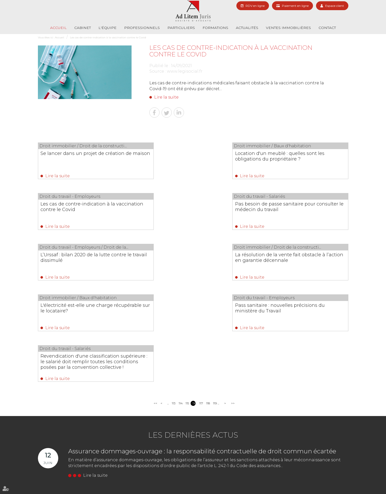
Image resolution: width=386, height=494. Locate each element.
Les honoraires (246, 481)
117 (201, 305)
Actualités (247, 27)
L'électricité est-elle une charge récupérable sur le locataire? (77, 259)
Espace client (334, 6)
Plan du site (290, 481)
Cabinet (82, 27)
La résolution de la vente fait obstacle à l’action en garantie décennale (294, 210)
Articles (333, 481)
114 (180, 305)
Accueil (58, 27)
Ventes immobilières (288, 27)
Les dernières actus (193, 337)
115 (187, 305)
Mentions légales (313, 481)
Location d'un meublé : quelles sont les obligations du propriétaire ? (191, 156)
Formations (215, 27)
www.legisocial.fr (185, 71)
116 (194, 305)
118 (207, 305)
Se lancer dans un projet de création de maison (83, 156)
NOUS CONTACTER (141, 448)
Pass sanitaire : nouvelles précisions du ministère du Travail (191, 259)
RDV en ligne (255, 6)
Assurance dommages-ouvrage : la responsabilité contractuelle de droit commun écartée (202, 353)
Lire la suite (166, 97)
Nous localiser (191, 448)
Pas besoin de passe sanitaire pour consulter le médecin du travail (81, 207)
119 (214, 305)
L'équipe (107, 27)
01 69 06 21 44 (134, 439)
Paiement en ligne (295, 6)
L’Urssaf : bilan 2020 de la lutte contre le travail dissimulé (193, 207)
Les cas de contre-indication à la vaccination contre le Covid (108, 37)
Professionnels (142, 27)
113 (173, 305)
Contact (327, 27)
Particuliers (181, 27)
